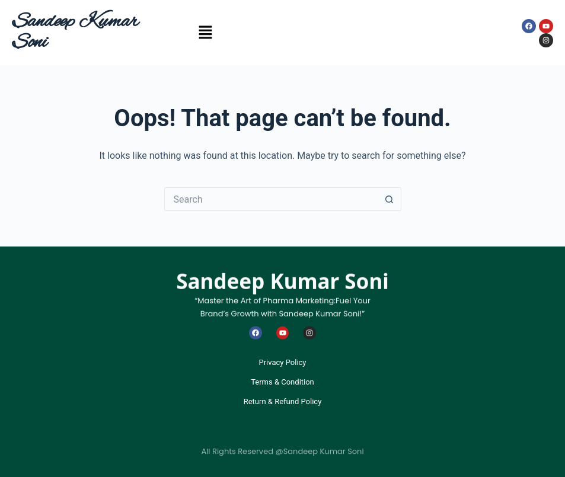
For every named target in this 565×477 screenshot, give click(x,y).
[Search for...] (271, 199)
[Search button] (389, 199)
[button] (205, 34)
